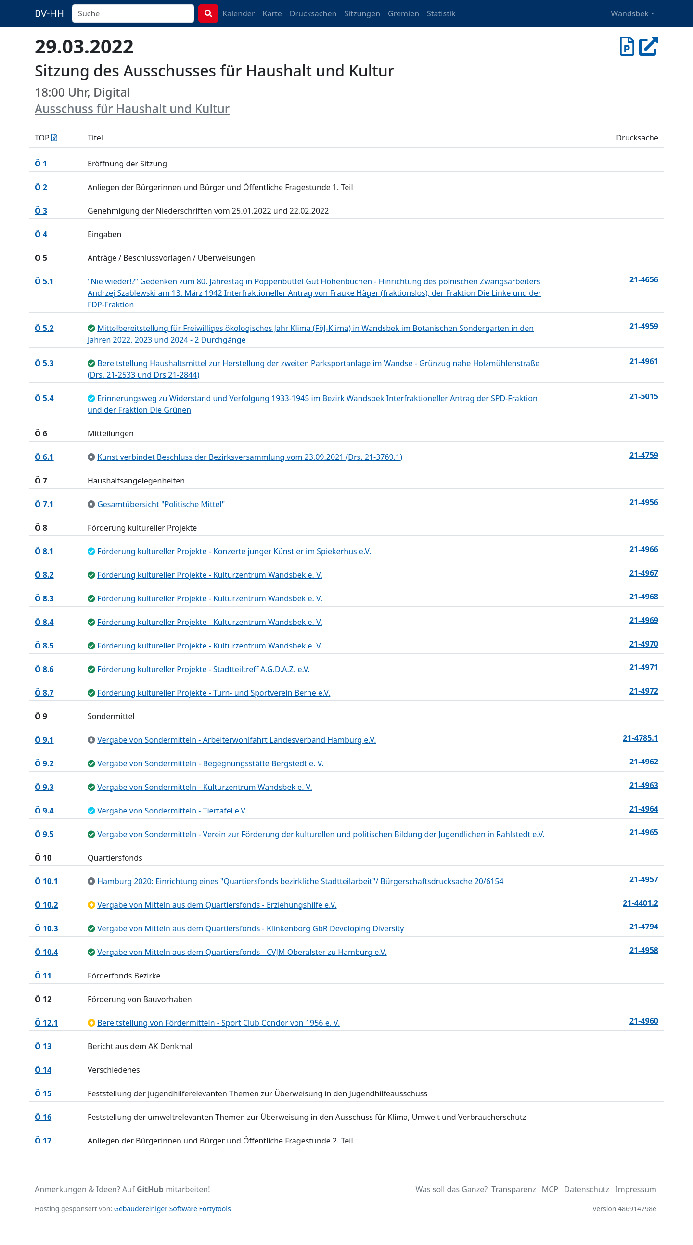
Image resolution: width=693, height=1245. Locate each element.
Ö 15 (43, 1093)
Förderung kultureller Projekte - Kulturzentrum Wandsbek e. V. (209, 575)
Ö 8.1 (44, 551)
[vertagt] (91, 905)
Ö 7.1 (44, 504)
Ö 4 (41, 234)
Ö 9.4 (44, 810)
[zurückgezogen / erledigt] (91, 740)
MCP (550, 1189)
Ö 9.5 (44, 834)
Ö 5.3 (44, 363)
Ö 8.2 (44, 575)
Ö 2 (41, 187)
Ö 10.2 (46, 905)
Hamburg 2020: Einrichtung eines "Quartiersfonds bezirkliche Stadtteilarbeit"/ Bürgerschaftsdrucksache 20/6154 (300, 881)
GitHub (150, 1189)
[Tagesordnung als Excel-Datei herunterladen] (54, 137)
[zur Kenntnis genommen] (91, 457)
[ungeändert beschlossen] (91, 328)
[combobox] (133, 13)
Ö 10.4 (46, 952)
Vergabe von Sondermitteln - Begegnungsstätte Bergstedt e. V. (210, 763)
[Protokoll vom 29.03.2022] (627, 46)
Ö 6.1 (44, 457)
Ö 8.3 (44, 598)
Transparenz (513, 1189)
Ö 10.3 (46, 928)
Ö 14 (43, 1070)
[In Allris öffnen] (648, 46)
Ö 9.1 (44, 740)
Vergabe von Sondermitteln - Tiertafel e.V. (172, 810)
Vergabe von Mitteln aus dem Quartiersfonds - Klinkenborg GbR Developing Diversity (250, 928)
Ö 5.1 (44, 281)
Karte (272, 13)
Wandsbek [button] (630, 13)
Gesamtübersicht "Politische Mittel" (161, 504)
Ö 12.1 (46, 1022)
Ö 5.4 (44, 398)
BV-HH (49, 13)
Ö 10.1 (46, 881)
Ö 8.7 (44, 692)
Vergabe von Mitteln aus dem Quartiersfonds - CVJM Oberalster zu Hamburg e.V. (241, 952)
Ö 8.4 (44, 622)
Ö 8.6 (44, 669)
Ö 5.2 (44, 328)
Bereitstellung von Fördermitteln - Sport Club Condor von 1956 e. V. (218, 1022)
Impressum (635, 1189)
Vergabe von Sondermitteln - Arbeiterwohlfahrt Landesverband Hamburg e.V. (236, 740)
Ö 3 (41, 210)
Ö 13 (43, 1046)
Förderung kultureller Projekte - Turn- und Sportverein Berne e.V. (213, 692)
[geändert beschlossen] (91, 398)
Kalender (238, 13)
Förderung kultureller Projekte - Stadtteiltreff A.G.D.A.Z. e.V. (203, 669)
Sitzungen (362, 13)
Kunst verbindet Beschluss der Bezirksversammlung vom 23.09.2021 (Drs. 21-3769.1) (249, 457)
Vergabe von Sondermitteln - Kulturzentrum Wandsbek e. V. (204, 787)
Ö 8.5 (44, 645)
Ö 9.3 (44, 787)
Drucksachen (313, 13)
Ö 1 (41, 163)
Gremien (403, 13)
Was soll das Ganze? (451, 1189)
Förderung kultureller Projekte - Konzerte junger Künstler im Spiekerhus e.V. (234, 551)
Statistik (441, 13)
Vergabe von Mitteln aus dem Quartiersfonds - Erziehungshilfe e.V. (216, 905)
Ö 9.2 (44, 763)
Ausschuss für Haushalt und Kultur (132, 108)
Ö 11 (43, 975)
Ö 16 (43, 1117)
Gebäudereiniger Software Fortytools (172, 1208)
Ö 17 (43, 1140)
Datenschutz (586, 1189)
